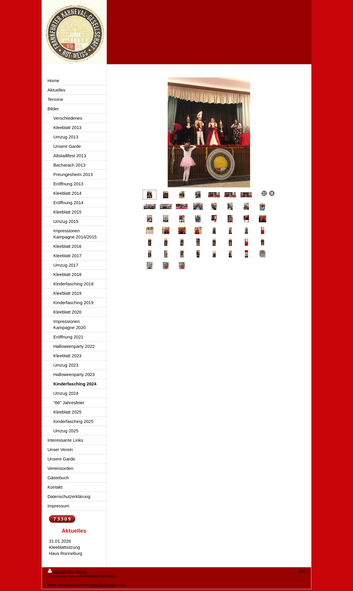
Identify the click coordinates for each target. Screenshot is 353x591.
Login (301, 571)
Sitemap (81, 571)
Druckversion (61, 571)
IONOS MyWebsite (102, 585)
